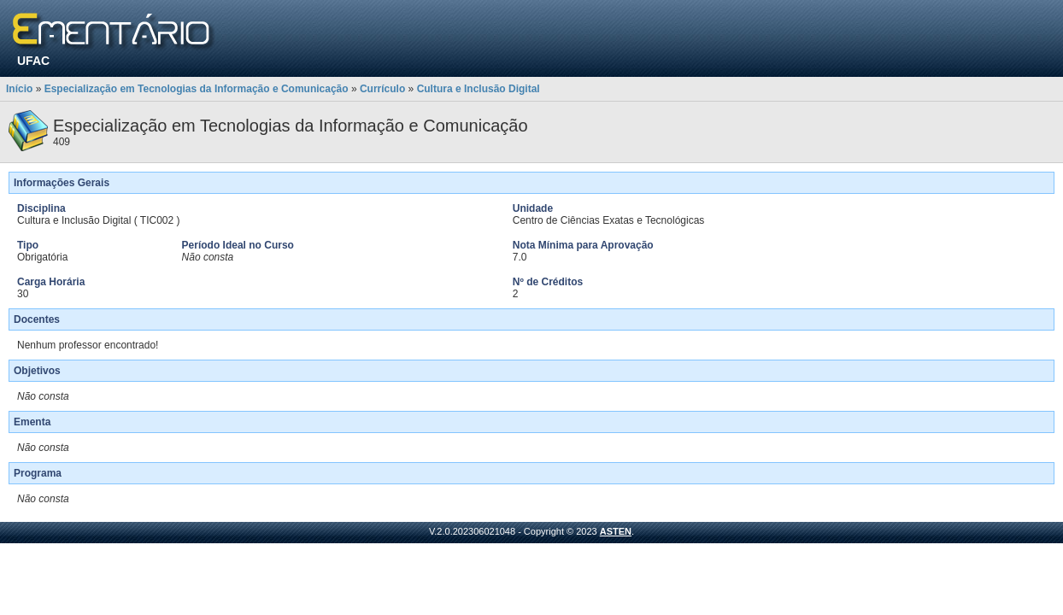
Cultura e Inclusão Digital (478, 89)
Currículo (382, 89)
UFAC (33, 60)
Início (19, 89)
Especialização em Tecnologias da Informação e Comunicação (196, 89)
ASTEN (615, 531)
